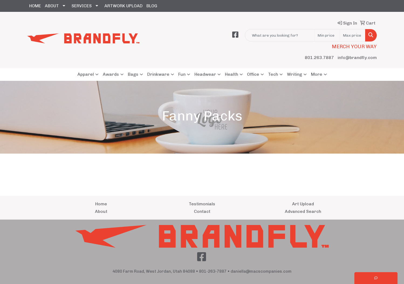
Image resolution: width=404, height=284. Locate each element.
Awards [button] (111, 74)
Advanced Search (303, 211)
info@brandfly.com (357, 57)
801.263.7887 (319, 57)
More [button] (316, 74)
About (101, 211)
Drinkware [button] (158, 74)
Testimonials (202, 203)
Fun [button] (182, 74)
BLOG (151, 5)
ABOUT (52, 5)
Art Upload (303, 203)
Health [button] (231, 74)
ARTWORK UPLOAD (123, 5)
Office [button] (253, 74)
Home (101, 203)
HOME (35, 5)
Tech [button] (273, 74)
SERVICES (81, 5)
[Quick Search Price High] (352, 35)
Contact (202, 211)
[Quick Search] (280, 35)
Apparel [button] (85, 74)
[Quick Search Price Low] (327, 35)
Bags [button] (133, 74)
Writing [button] (294, 74)
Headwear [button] (205, 74)
